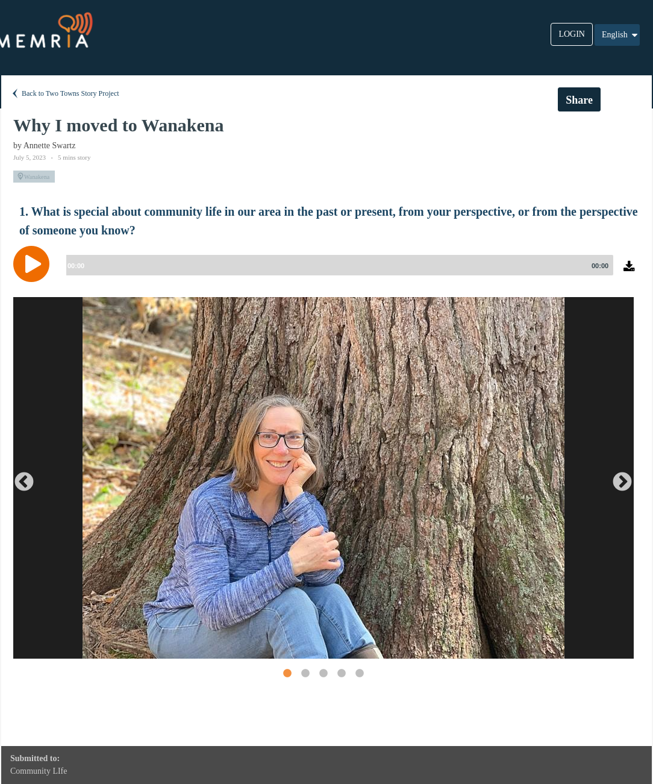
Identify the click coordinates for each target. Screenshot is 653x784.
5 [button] (359, 673)
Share (579, 100)
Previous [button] (19, 478)
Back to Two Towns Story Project (64, 93)
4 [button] (341, 673)
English (620, 35)
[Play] (34, 264)
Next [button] (617, 478)
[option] (323, 478)
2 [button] (304, 673)
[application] (326, 273)
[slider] (337, 265)
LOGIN (571, 34)
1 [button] (286, 673)
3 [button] (322, 673)
